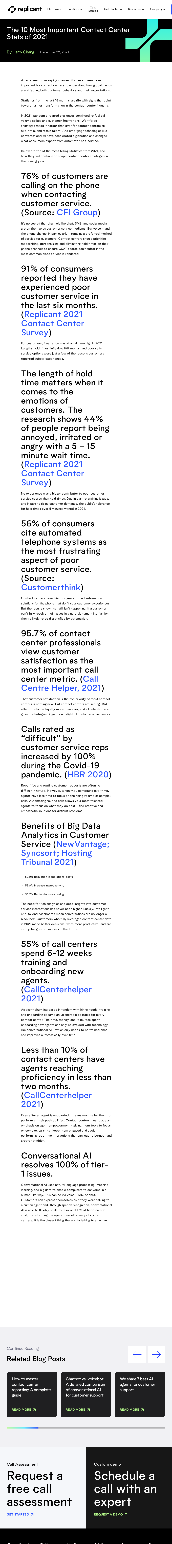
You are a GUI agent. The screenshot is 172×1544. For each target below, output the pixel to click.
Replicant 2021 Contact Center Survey (52, 324)
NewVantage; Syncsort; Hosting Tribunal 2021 (65, 854)
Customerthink (50, 588)
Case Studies (93, 9)
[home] (25, 9)
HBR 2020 (88, 775)
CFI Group (77, 213)
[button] (54, 9)
